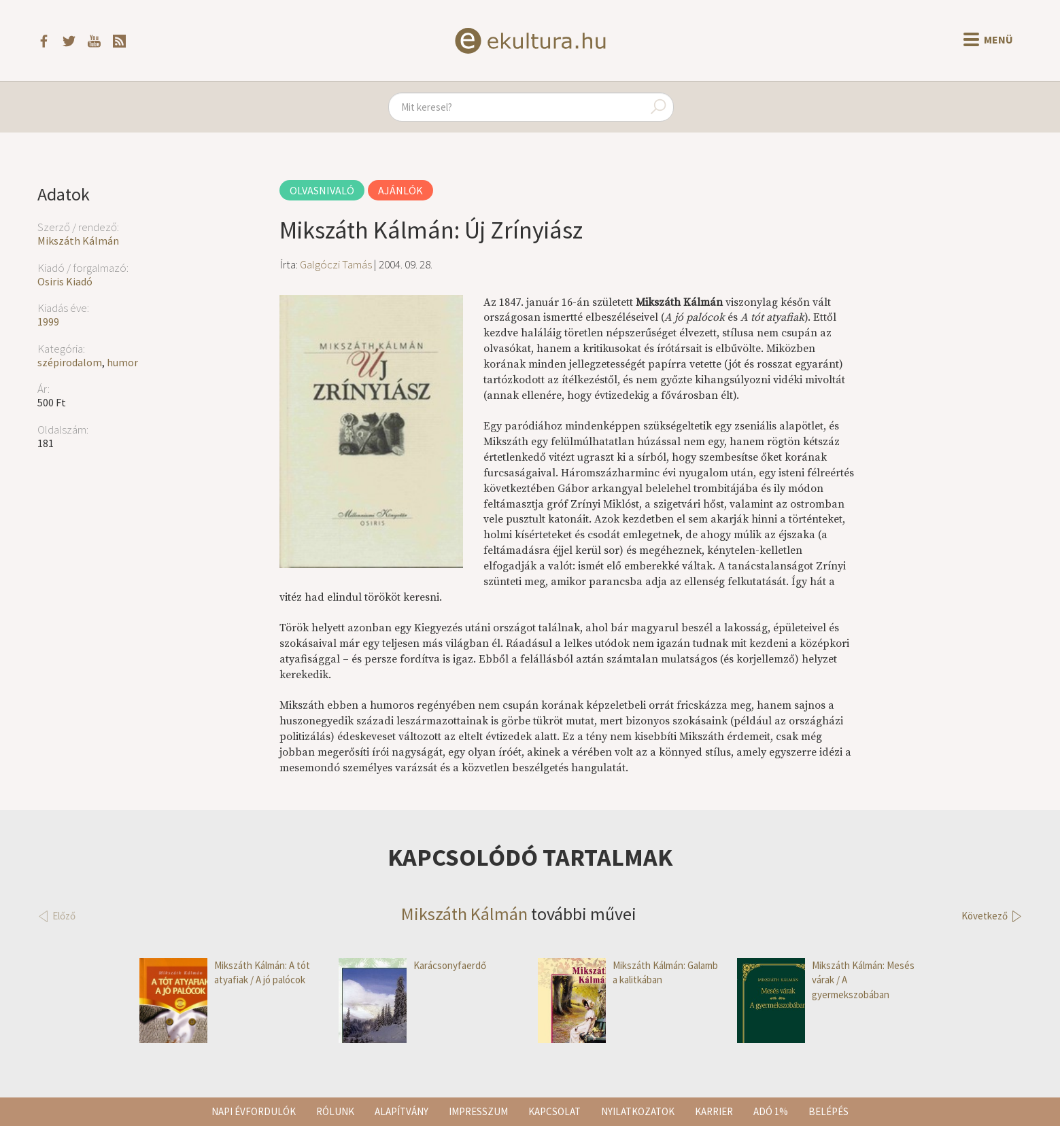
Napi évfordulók (253, 1111)
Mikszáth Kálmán (78, 240)
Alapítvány (401, 1111)
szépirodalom (69, 362)
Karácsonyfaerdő (412, 965)
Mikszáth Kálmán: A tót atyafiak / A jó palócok (224, 972)
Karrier (714, 1111)
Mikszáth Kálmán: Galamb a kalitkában (628, 972)
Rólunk (335, 1111)
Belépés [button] (828, 1111)
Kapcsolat (554, 1111)
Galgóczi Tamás (336, 264)
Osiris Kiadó (64, 281)
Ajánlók (400, 190)
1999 (48, 321)
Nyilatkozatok (637, 1111)
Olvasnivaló (322, 190)
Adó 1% (770, 1111)
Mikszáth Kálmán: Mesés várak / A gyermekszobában (825, 980)
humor (122, 362)
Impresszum (478, 1111)
